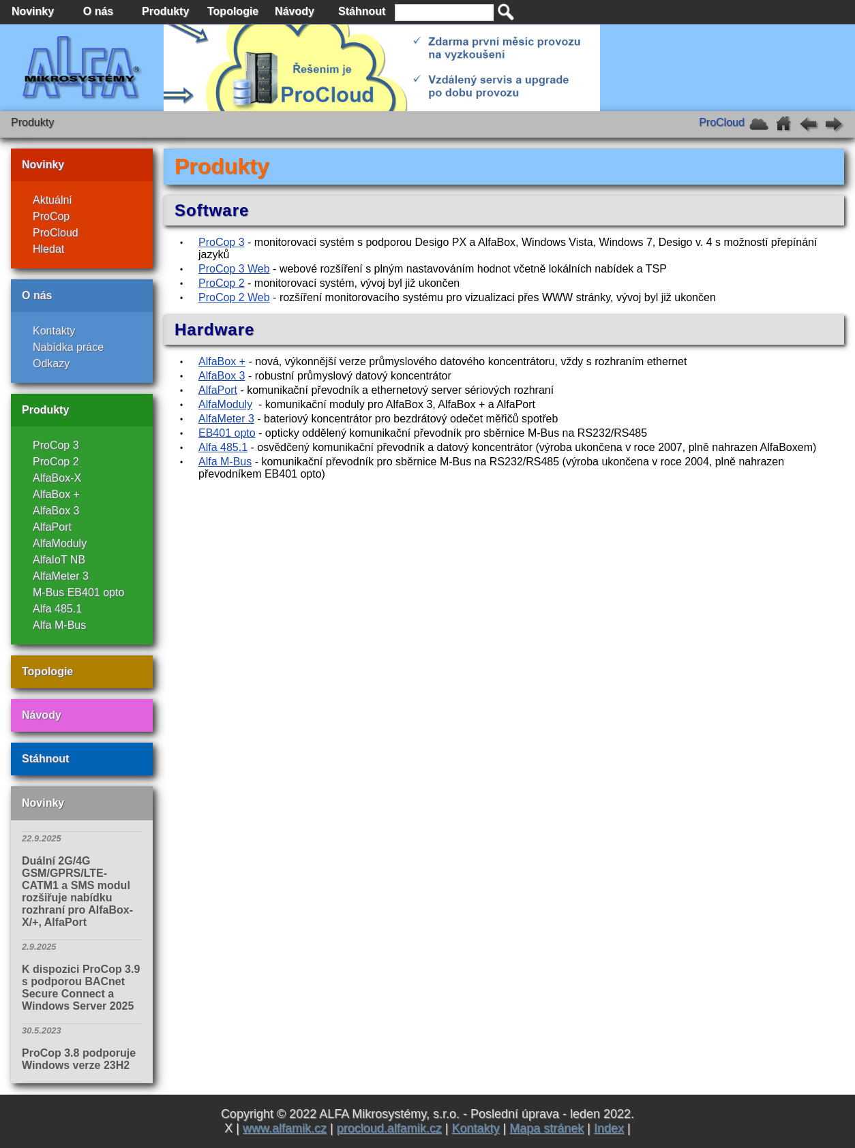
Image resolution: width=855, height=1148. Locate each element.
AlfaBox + (56, 494)
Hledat (48, 249)
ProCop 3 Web (234, 269)
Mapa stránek (546, 1128)
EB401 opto (227, 433)
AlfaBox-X (57, 478)
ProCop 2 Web (234, 297)
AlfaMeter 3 (61, 576)
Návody (41, 715)
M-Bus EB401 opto (78, 592)
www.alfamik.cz (285, 1128)
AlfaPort (52, 527)
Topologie (47, 671)
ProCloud (55, 232)
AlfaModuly (60, 543)
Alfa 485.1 (57, 609)
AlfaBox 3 (56, 510)
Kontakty (54, 331)
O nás (37, 295)
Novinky (43, 164)
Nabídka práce (68, 347)
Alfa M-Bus (59, 625)
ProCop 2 (56, 461)
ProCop (51, 216)
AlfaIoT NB (59, 559)
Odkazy (51, 363)
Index (609, 1128)
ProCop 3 (56, 445)
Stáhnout (45, 758)
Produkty (45, 410)
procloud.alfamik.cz (389, 1128)
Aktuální (52, 200)
